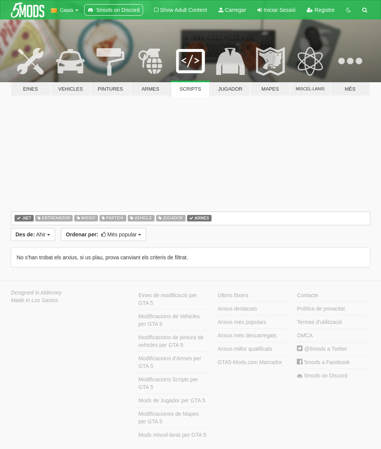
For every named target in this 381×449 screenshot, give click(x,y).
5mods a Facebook (323, 362)
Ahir (33, 234)
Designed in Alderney (36, 293)
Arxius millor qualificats (245, 349)
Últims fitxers (233, 295)
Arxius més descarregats (247, 335)
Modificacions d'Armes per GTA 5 (169, 362)
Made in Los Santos (35, 300)
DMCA (305, 335)
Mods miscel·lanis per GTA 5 (172, 435)
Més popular (103, 234)
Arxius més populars (242, 322)
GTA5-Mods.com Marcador (250, 362)
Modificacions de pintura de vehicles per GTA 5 (171, 341)
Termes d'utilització (319, 322)
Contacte (307, 295)
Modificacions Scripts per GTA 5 (168, 383)
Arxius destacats (237, 309)
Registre (320, 10)
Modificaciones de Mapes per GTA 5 (168, 418)
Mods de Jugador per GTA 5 (171, 400)
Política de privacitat (321, 309)
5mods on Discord (322, 376)
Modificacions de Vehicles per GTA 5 (169, 320)
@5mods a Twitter (322, 348)
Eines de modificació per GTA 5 (167, 299)
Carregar (232, 10)
